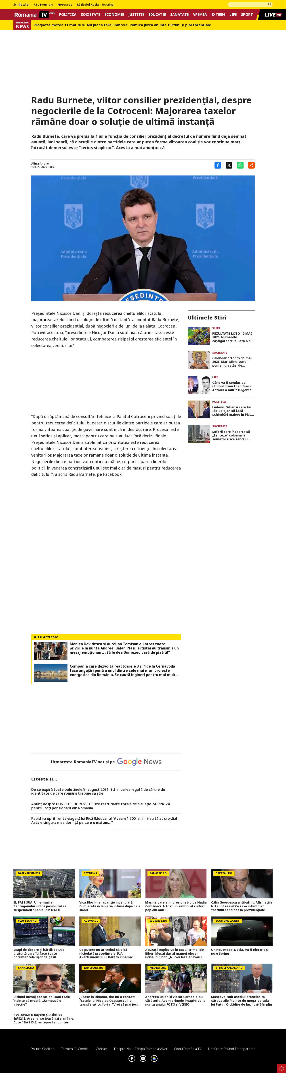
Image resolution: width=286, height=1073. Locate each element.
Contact (101, 1049)
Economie (114, 15)
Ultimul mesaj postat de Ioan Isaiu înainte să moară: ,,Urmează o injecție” (41, 1000)
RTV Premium (43, 4)
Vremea (200, 15)
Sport (247, 15)
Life (233, 15)
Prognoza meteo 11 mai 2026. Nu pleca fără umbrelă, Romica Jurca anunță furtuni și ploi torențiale (122, 25)
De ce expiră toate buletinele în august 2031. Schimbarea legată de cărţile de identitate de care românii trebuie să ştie (98, 791)
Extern (218, 15)
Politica (67, 15)
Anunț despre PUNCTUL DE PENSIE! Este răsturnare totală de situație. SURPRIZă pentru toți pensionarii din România (100, 806)
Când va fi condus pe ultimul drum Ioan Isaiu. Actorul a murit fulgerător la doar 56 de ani (233, 386)
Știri (216, 328)
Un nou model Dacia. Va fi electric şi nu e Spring (240, 952)
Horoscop (65, 4)
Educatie (157, 15)
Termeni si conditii (75, 1049)
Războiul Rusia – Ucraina (95, 4)
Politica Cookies (42, 1049)
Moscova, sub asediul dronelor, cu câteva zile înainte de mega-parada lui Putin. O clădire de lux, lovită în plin (241, 1000)
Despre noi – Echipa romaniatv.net (140, 1049)
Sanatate (179, 15)
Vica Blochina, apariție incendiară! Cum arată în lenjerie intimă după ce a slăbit (109, 906)
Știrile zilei (21, 4)
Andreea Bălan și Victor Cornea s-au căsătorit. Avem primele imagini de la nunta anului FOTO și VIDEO (175, 1000)
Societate (90, 15)
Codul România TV (188, 1049)
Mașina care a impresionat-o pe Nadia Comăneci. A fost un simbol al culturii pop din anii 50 (176, 906)
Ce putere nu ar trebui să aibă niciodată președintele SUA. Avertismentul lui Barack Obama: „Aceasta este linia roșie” (106, 953)
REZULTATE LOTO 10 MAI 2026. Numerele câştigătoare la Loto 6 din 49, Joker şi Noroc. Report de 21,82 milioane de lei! (232, 337)
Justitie (136, 15)
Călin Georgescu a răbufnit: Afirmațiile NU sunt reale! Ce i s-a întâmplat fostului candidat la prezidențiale (242, 906)
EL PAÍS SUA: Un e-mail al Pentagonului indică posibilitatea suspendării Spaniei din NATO (40, 906)
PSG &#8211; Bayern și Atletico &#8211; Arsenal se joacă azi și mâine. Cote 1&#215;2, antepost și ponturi (43, 1018)
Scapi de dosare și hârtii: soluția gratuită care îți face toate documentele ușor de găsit (39, 953)
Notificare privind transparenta (231, 1049)
